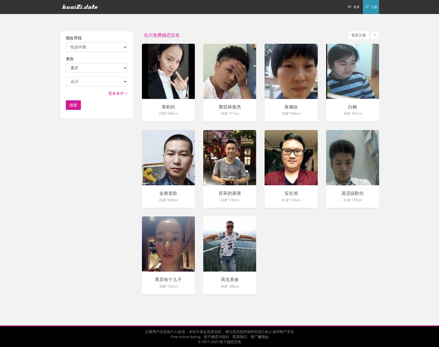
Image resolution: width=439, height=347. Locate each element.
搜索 (73, 105)
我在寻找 (73, 38)
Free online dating (185, 336)
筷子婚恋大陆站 (216, 336)
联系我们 (240, 336)
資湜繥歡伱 (352, 193)
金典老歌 (168, 193)
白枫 (352, 107)
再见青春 (230, 279)
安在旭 (291, 193)
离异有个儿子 (168, 279)
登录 (356, 7)
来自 (70, 58)
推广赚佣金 (260, 336)
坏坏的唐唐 (230, 193)
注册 (374, 7)
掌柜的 (168, 107)
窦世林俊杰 (230, 107)
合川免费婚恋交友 (162, 35)
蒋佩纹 (291, 107)
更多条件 (118, 93)
